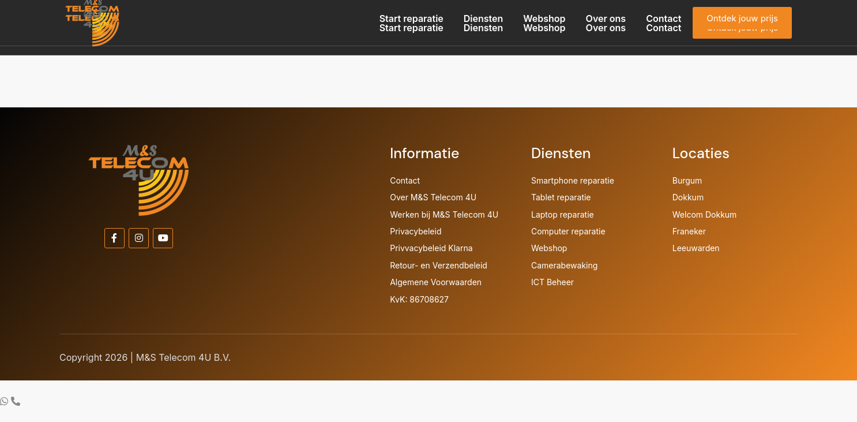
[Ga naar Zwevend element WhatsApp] (5, 401)
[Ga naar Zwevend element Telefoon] (15, 401)
